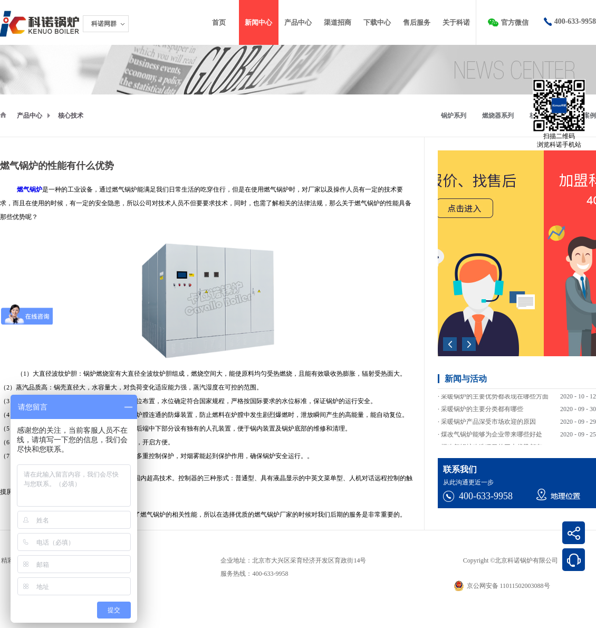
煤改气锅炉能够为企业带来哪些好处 (491, 438)
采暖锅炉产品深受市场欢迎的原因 (488, 426)
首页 (219, 22)
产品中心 (29, 115)
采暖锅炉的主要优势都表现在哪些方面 (495, 400)
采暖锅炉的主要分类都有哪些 (482, 413)
